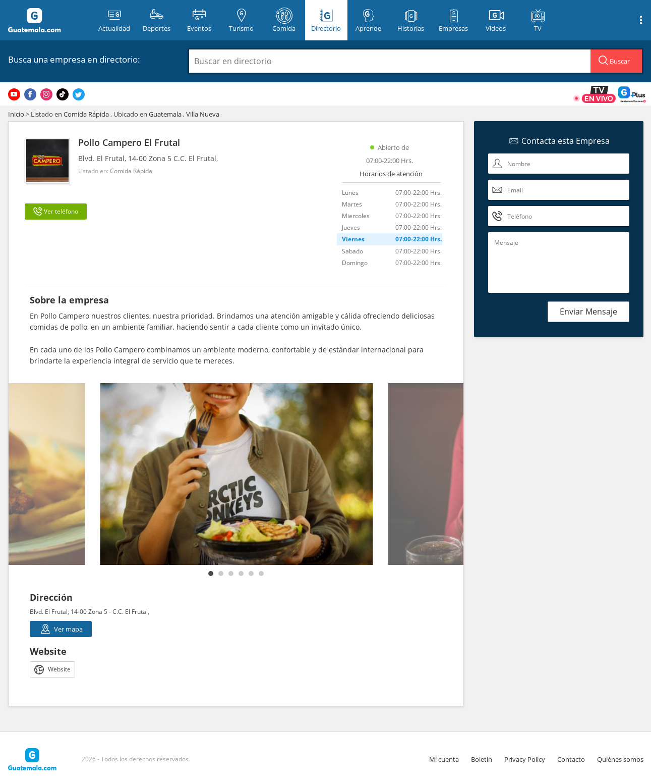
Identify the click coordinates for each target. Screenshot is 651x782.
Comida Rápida (86, 114)
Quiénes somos (620, 759)
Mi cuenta (444, 759)
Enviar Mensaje (588, 311)
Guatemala (165, 114)
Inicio (16, 114)
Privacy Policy (524, 759)
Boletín (481, 759)
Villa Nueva (202, 114)
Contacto (571, 759)
